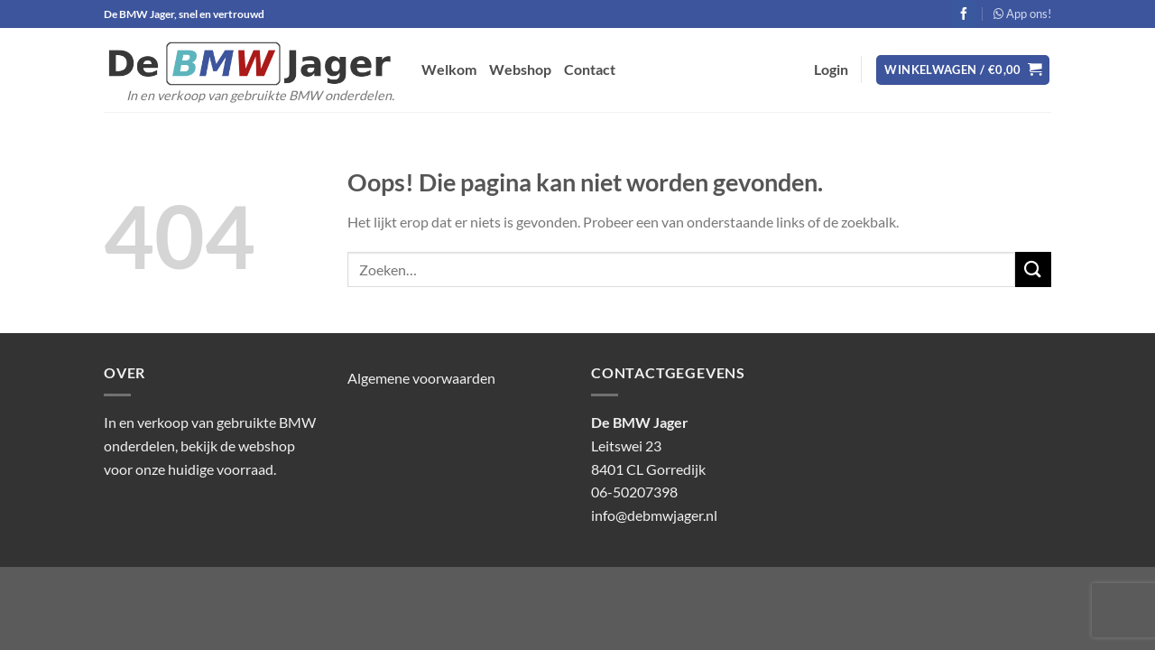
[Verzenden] (1033, 269)
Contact (589, 69)
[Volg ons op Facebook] (964, 13)
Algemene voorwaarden (421, 377)
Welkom (448, 69)
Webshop (520, 69)
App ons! (1022, 13)
